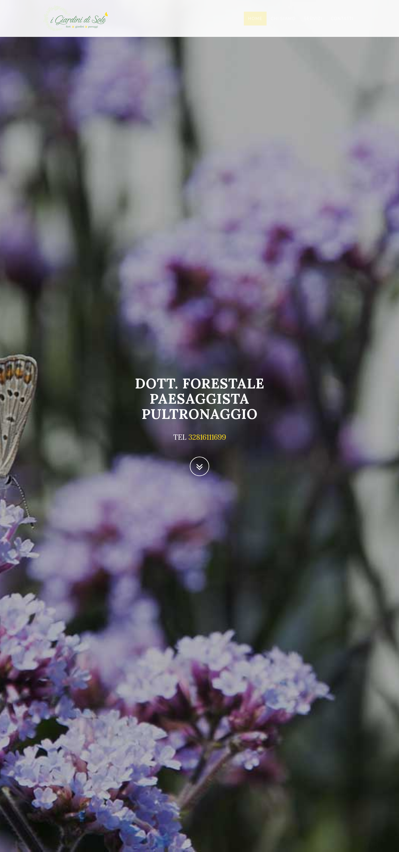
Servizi (313, 23)
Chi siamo (283, 23)
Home (255, 23)
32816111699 (207, 437)
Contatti (342, 23)
